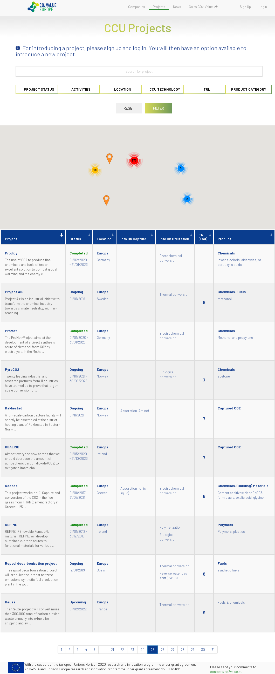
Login (263, 7)
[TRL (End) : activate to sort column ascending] (204, 237)
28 (182, 650)
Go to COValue (203, 7)
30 (203, 650)
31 (212, 650)
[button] (106, 200)
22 (122, 650)
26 (162, 650)
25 (152, 650)
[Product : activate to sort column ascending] (244, 237)
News (177, 7)
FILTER (158, 108)
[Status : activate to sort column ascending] (79, 237)
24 (142, 650)
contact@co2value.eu (226, 672)
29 (193, 650)
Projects (159, 7)
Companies (136, 7)
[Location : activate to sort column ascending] (104, 237)
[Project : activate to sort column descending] (33, 237)
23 (132, 650)
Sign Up (245, 7)
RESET (129, 108)
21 (112, 650)
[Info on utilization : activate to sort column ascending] (175, 237)
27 (172, 650)
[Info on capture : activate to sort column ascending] (135, 237)
